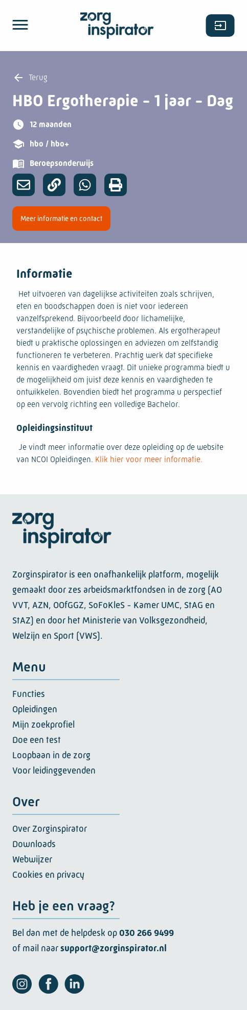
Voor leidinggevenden (54, 770)
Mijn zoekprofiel (43, 724)
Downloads (34, 844)
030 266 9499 (146, 933)
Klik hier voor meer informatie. (149, 459)
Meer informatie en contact (61, 218)
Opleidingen (34, 709)
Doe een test (36, 740)
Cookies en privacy (48, 875)
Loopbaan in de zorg (51, 755)
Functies (28, 694)
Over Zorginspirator (49, 829)
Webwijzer (32, 859)
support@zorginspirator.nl (113, 948)
